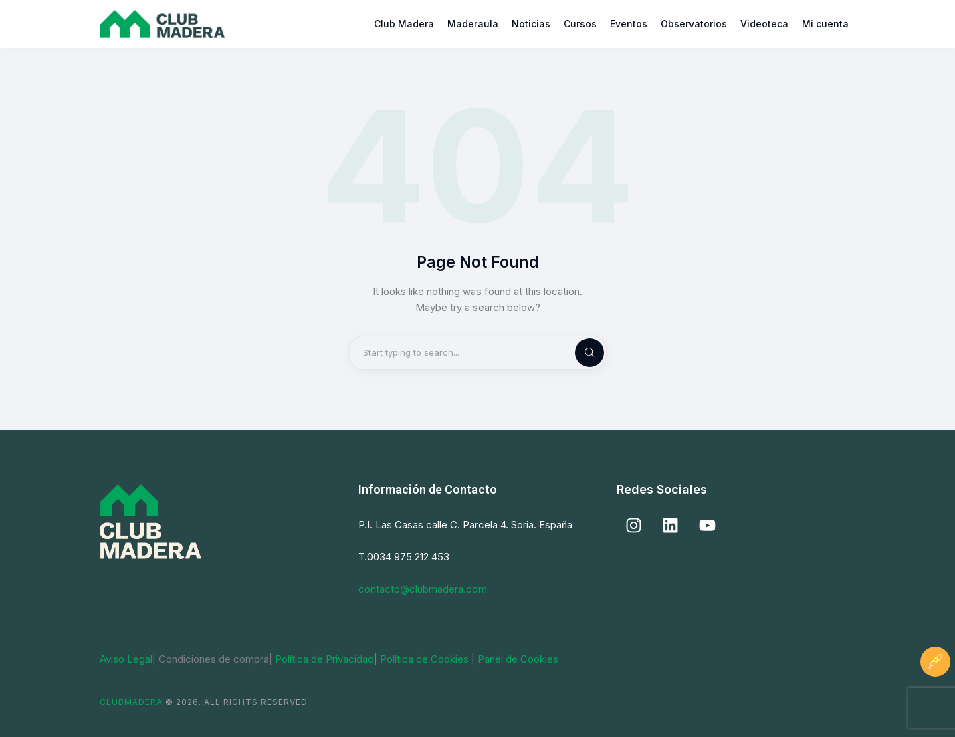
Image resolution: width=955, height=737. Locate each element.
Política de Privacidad (324, 659)
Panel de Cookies (517, 659)
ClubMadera (131, 702)
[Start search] (578, 353)
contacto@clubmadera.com (422, 589)
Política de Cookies (425, 659)
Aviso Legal (126, 659)
